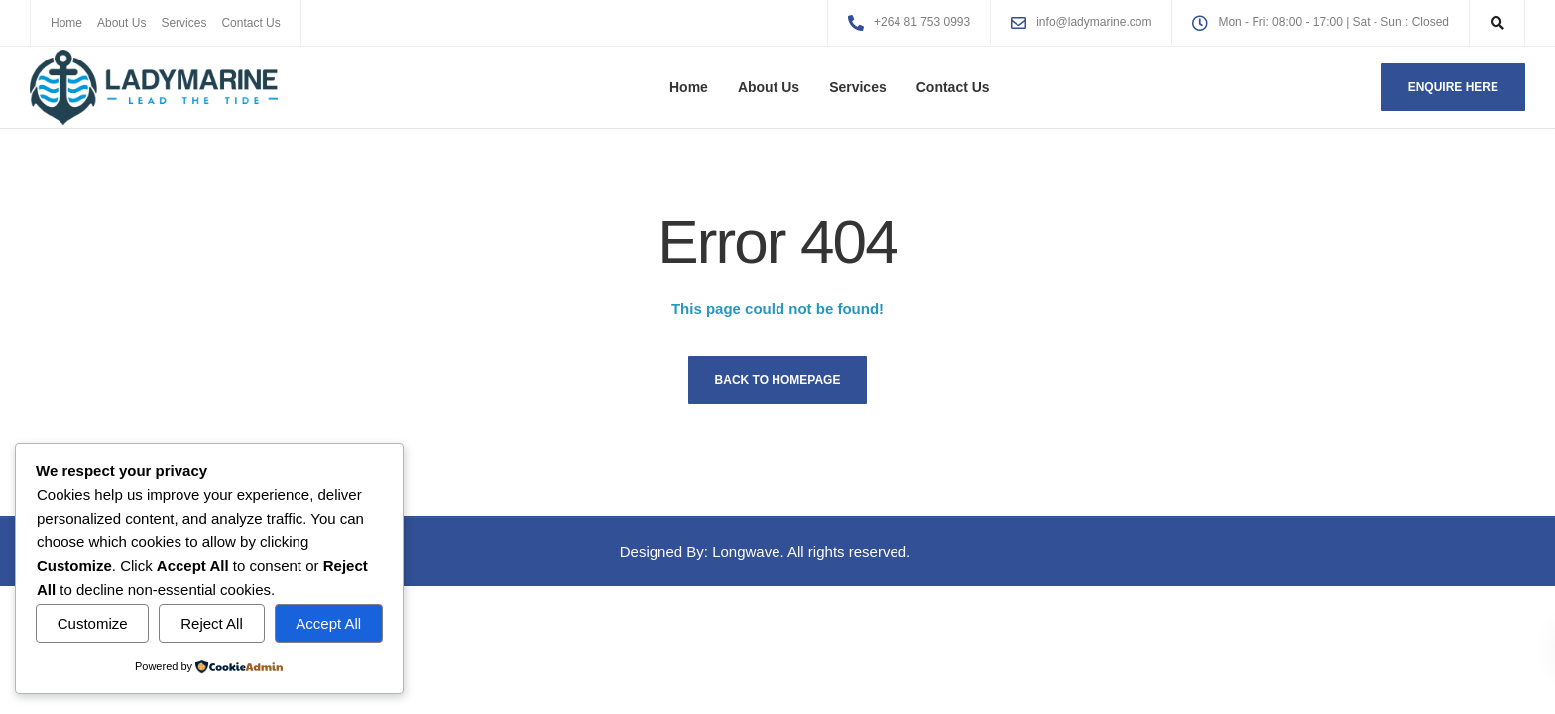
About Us (121, 23)
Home (66, 23)
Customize (93, 623)
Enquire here (1453, 87)
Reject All (211, 623)
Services (183, 23)
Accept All (328, 623)
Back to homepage (778, 380)
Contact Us (250, 23)
